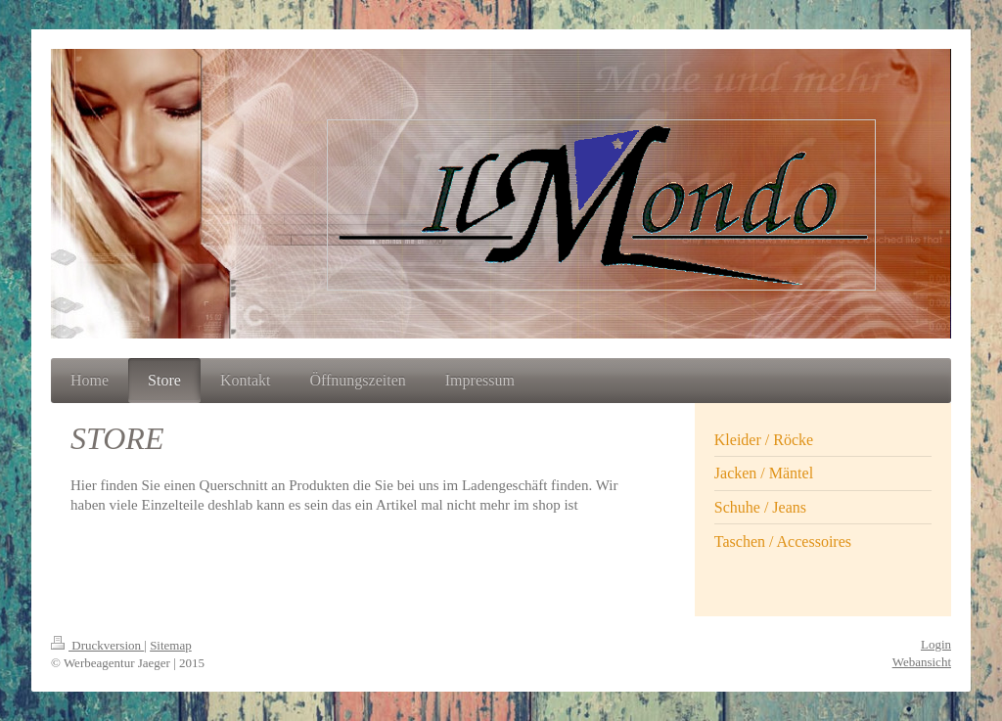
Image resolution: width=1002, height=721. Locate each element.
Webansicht (921, 661)
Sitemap (171, 645)
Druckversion (97, 645)
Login (936, 644)
